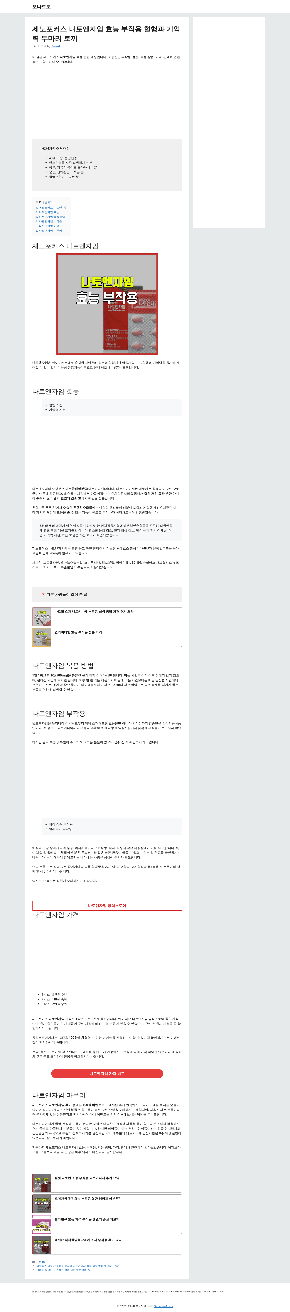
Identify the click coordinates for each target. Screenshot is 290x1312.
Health (40, 1262)
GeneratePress (163, 1306)
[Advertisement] (107, 100)
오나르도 (41, 6)
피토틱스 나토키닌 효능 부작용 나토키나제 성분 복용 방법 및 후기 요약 (77, 1266)
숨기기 (49, 202)
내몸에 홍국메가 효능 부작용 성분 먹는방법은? (63, 1269)
